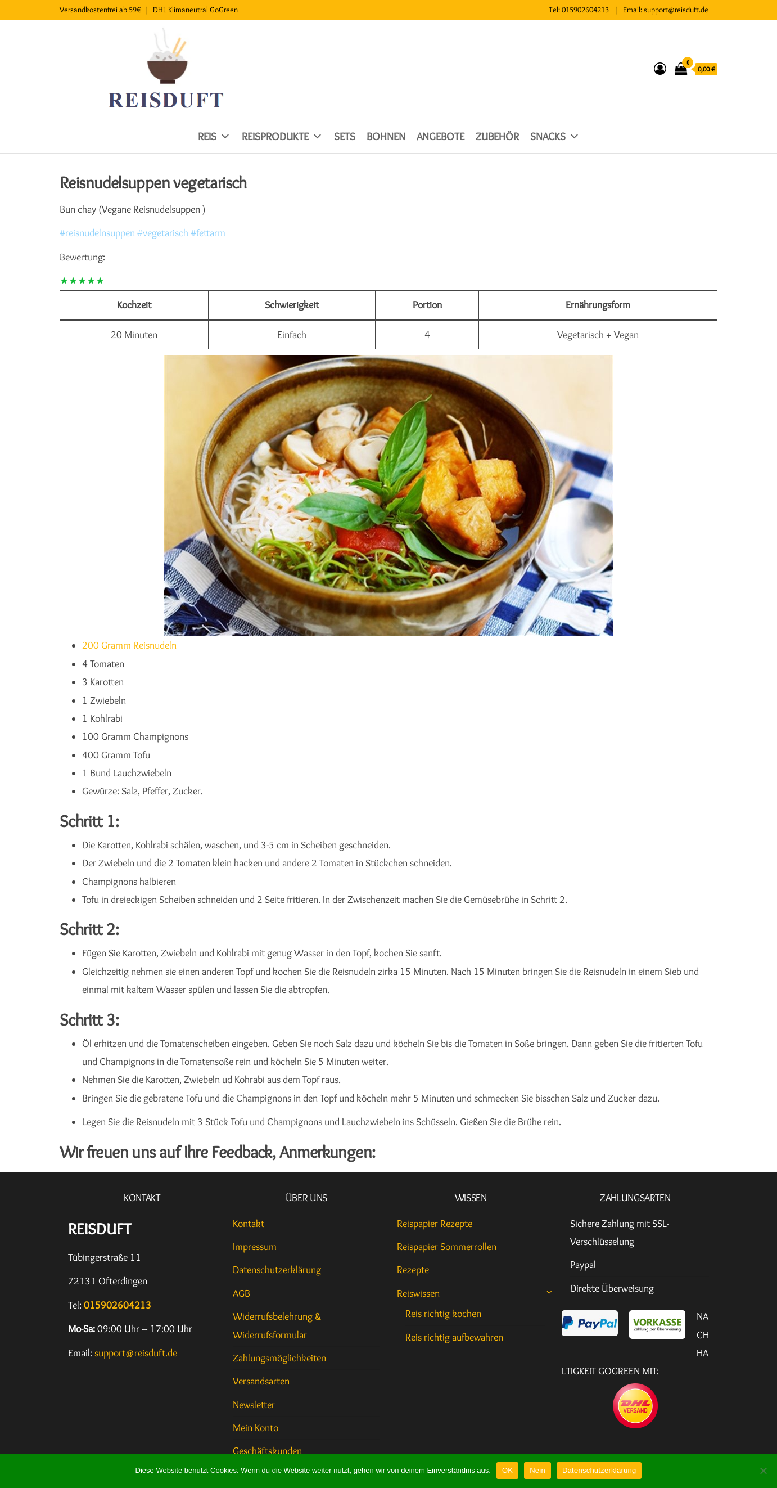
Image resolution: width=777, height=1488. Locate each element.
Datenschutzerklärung (277, 1270)
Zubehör (497, 136)
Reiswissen (418, 1293)
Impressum (255, 1246)
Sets (344, 136)
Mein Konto (255, 1428)
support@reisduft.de (676, 10)
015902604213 (585, 10)
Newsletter (254, 1405)
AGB (241, 1293)
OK (507, 1470)
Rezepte (413, 1270)
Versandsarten (261, 1381)
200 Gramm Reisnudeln (129, 645)
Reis (214, 136)
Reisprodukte (282, 136)
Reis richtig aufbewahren (454, 1337)
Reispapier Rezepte (434, 1223)
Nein (537, 1470)
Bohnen (386, 136)
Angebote (440, 136)
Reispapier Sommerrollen (446, 1246)
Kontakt (248, 1223)
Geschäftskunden (267, 1451)
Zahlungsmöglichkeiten (279, 1358)
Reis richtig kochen (443, 1313)
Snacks (555, 136)
